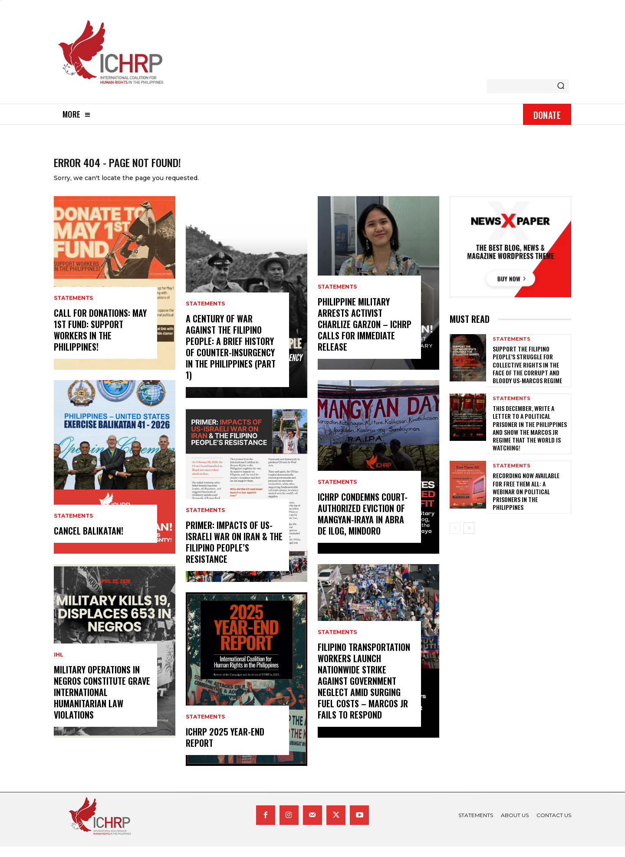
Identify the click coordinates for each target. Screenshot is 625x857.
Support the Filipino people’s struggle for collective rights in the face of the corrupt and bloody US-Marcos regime (527, 375)
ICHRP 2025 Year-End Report (225, 748)
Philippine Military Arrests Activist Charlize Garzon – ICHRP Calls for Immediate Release (364, 334)
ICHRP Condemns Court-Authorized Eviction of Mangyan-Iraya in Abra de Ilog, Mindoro (363, 524)
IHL (58, 665)
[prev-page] (455, 538)
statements (73, 308)
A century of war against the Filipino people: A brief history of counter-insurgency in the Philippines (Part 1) (231, 357)
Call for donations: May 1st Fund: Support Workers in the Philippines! (100, 340)
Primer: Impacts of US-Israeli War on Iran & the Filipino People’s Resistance (234, 552)
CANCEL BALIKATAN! (88, 541)
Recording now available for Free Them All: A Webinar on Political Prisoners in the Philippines (526, 501)
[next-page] (469, 538)
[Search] (561, 86)
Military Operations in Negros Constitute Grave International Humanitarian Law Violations (102, 702)
